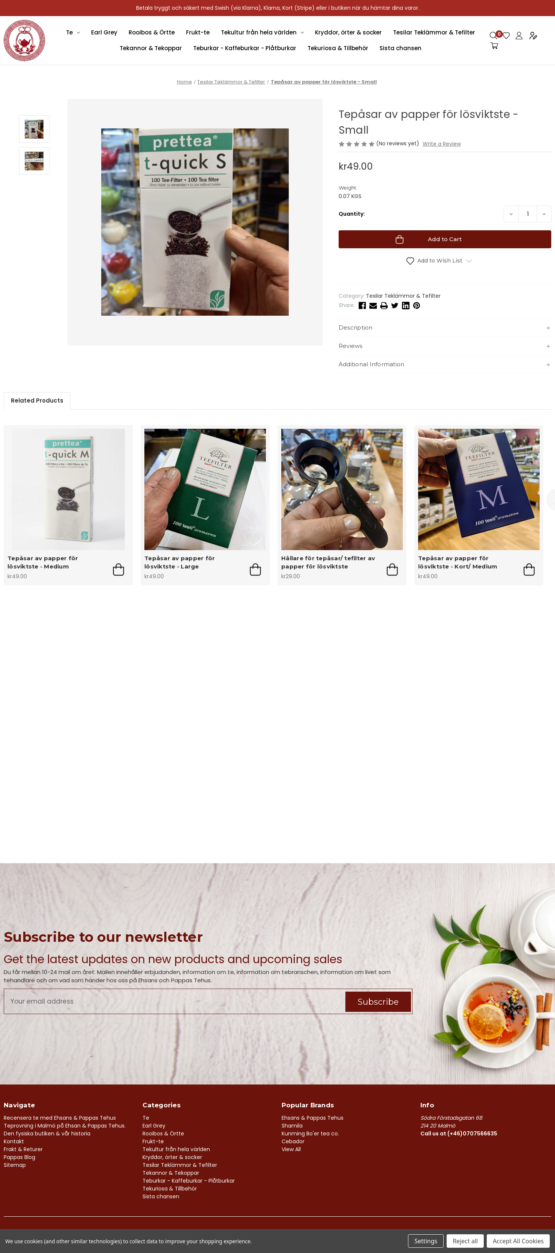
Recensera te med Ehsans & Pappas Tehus (60, 1118)
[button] (445, 328)
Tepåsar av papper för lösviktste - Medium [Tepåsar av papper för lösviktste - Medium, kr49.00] (43, 562)
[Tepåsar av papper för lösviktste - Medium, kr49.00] (68, 489)
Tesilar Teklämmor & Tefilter (434, 32)
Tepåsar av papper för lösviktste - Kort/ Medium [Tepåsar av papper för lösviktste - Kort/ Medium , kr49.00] (457, 562)
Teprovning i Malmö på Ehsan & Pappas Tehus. (65, 1125)
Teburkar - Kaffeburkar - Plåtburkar (244, 48)
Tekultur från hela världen (262, 32)
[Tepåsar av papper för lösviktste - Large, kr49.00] (205, 489)
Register (533, 35)
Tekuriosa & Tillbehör (338, 48)
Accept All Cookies (518, 1241)
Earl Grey (104, 32)
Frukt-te (198, 32)
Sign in (519, 35)
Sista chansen (401, 48)
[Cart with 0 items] (494, 46)
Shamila (292, 1125)
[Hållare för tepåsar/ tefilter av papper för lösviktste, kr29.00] (342, 489)
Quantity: (352, 214)
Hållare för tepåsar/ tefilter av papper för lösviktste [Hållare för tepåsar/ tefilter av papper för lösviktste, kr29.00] (328, 562)
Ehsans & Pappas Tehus (313, 1118)
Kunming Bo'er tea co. (310, 1133)
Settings (425, 1241)
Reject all (465, 1241)
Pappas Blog (19, 1157)
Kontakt (14, 1141)
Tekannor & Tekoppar (151, 48)
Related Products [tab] (37, 400)
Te (73, 32)
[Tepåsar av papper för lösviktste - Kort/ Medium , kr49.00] (479, 489)
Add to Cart (118, 569)
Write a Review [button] (442, 144)
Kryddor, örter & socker (348, 32)
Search (493, 35)
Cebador (293, 1141)
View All (291, 1149)
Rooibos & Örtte (152, 32)
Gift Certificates (506, 35)
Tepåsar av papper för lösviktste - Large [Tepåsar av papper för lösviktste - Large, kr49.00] (179, 562)
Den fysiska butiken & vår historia (47, 1133)
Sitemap (15, 1165)
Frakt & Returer (23, 1149)
